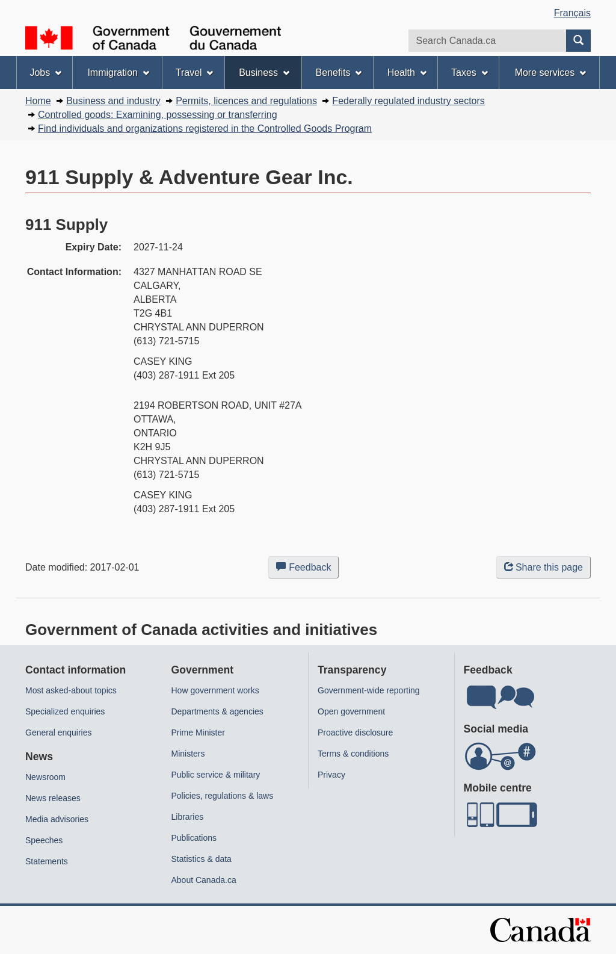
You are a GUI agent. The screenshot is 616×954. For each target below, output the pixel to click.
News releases (53, 798)
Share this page (543, 567)
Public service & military (215, 774)
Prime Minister (198, 732)
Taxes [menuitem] (469, 72)
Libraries (187, 817)
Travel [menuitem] (195, 72)
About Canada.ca (203, 880)
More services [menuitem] (550, 72)
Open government (351, 711)
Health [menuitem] (407, 72)
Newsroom (45, 777)
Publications (194, 838)
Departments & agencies (217, 711)
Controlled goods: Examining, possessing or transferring (157, 115)
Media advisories (56, 819)
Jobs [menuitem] (45, 72)
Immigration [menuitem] (118, 72)
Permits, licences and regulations (246, 101)
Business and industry (113, 101)
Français (572, 13)
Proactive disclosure (355, 732)
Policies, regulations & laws (222, 796)
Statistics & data (201, 859)
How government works (215, 690)
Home (38, 101)
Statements (46, 861)
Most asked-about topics (71, 690)
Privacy (331, 774)
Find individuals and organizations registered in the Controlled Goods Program (205, 128)
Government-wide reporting (369, 690)
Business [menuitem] (264, 72)
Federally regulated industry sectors (408, 101)
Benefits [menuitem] (339, 72)
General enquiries (58, 732)
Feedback (307, 569)
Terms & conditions (353, 753)
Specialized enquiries (65, 711)
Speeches (44, 840)
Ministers (188, 753)
